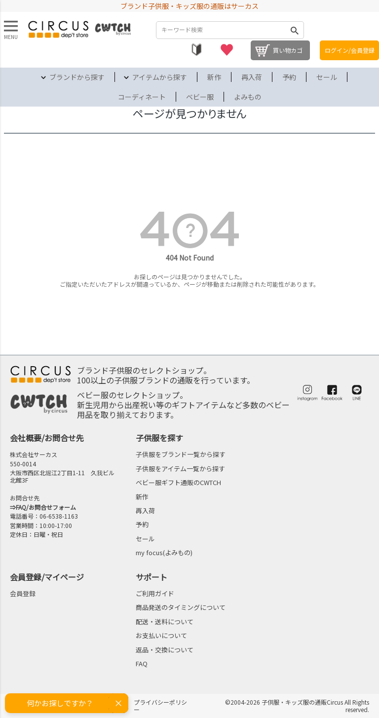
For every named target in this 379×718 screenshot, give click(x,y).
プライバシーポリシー (160, 705)
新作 (214, 77)
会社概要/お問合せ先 (47, 437)
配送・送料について (164, 621)
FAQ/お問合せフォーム (46, 507)
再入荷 (251, 77)
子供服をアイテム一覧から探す (180, 468)
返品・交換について (164, 649)
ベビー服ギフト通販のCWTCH (178, 482)
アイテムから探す (159, 77)
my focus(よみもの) (164, 552)
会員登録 (23, 593)
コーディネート (142, 97)
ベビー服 (200, 97)
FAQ (142, 663)
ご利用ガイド (155, 593)
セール (326, 77)
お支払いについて (161, 635)
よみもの (248, 97)
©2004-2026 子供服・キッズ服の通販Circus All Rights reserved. (297, 705)
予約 (289, 77)
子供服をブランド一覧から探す (181, 454)
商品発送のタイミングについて (181, 607)
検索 (294, 30)
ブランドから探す (77, 77)
